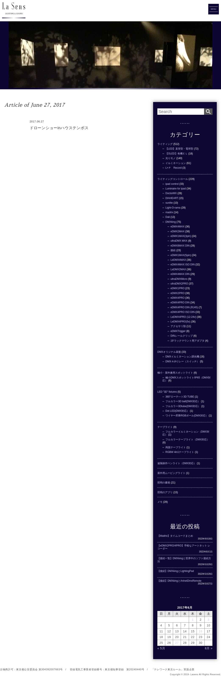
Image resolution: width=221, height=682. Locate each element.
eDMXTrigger (178, 331)
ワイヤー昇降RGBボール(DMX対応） (186, 415)
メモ (159, 501)
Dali (167, 217)
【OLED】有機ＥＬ (176, 153)
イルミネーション (175, 163)
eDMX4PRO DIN (180, 302)
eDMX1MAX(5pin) (181, 255)
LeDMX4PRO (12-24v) (183, 316)
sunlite (169, 202)
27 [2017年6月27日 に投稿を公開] (177, 642)
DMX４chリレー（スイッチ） (182, 361)
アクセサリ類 (178, 326)
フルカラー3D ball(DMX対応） (182, 401)
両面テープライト (175, 447)
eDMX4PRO (178, 297)
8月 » (209, 648)
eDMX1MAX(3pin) (181, 236)
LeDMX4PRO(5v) (180, 321)
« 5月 (161, 648)
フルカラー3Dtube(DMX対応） (182, 406)
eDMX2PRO (178, 293)
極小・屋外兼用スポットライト (175, 372)
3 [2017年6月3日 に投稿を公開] (209, 619)
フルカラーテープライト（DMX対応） (187, 439)
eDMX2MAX (178, 231)
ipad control (172, 183)
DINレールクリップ (182, 335)
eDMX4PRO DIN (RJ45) (184, 307)
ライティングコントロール (172, 179)
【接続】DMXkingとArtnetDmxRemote (179, 580)
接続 (173, 250)
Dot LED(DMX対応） (177, 410)
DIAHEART (171, 198)
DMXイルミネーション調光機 (182, 356)
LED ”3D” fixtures (167, 391)
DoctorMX (171, 193)
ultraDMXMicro (179, 278)
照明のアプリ (165, 492)
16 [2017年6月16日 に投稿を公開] (200, 631)
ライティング (165, 144)
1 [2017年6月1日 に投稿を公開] (193, 619)
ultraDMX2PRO (179, 283)
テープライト (165, 427)
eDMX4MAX (178, 226)
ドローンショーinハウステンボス (59, 128)
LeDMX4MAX (178, 259)
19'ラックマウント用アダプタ (187, 340)
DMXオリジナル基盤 (169, 351)
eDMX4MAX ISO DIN (183, 264)
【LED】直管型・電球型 (179, 148)
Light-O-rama (172, 207)
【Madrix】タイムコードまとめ (175, 535)
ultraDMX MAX (179, 240)
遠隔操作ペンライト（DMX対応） (176, 463)
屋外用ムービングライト (171, 473)
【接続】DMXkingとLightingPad (175, 571)
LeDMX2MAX (178, 269)
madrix (169, 212)
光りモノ (170, 158)
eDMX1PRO (178, 288)
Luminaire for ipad (175, 188)
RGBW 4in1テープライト (179, 452)
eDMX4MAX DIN (180, 274)
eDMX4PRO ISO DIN (183, 312)
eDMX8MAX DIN (180, 245)
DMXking (170, 221)
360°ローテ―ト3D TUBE (179, 396)
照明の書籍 (163, 482)
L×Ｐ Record (173, 167)
